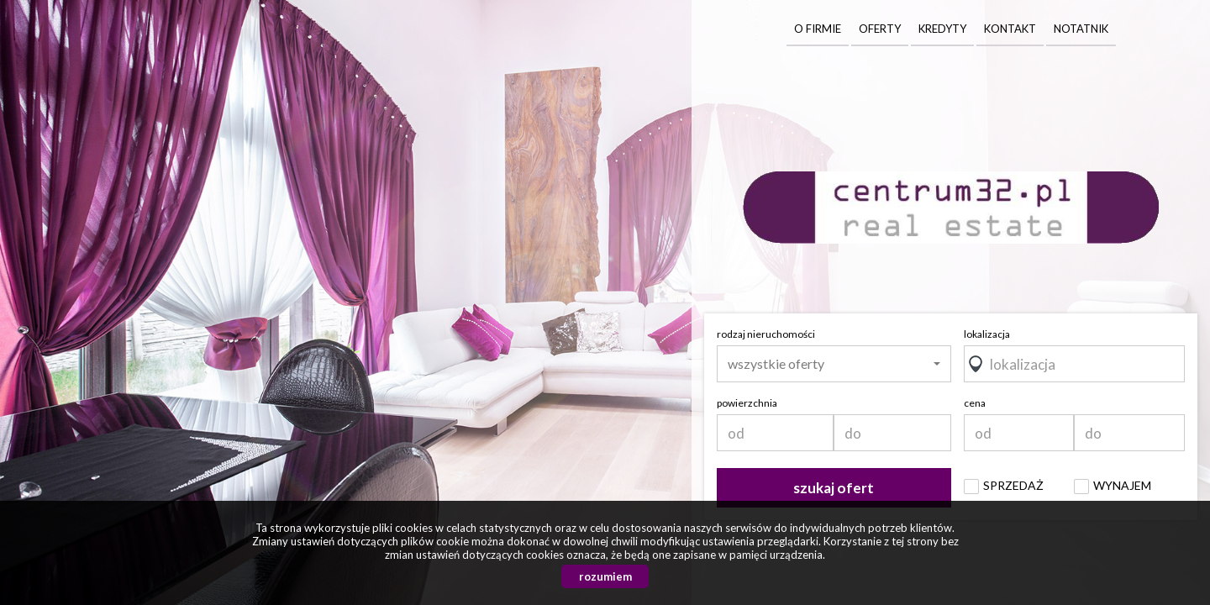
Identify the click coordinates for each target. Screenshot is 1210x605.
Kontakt (1010, 28)
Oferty (880, 28)
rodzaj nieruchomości (766, 334)
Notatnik (1081, 28)
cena (975, 403)
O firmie (817, 28)
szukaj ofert (833, 488)
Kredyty (942, 28)
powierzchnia (747, 403)
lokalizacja (987, 334)
